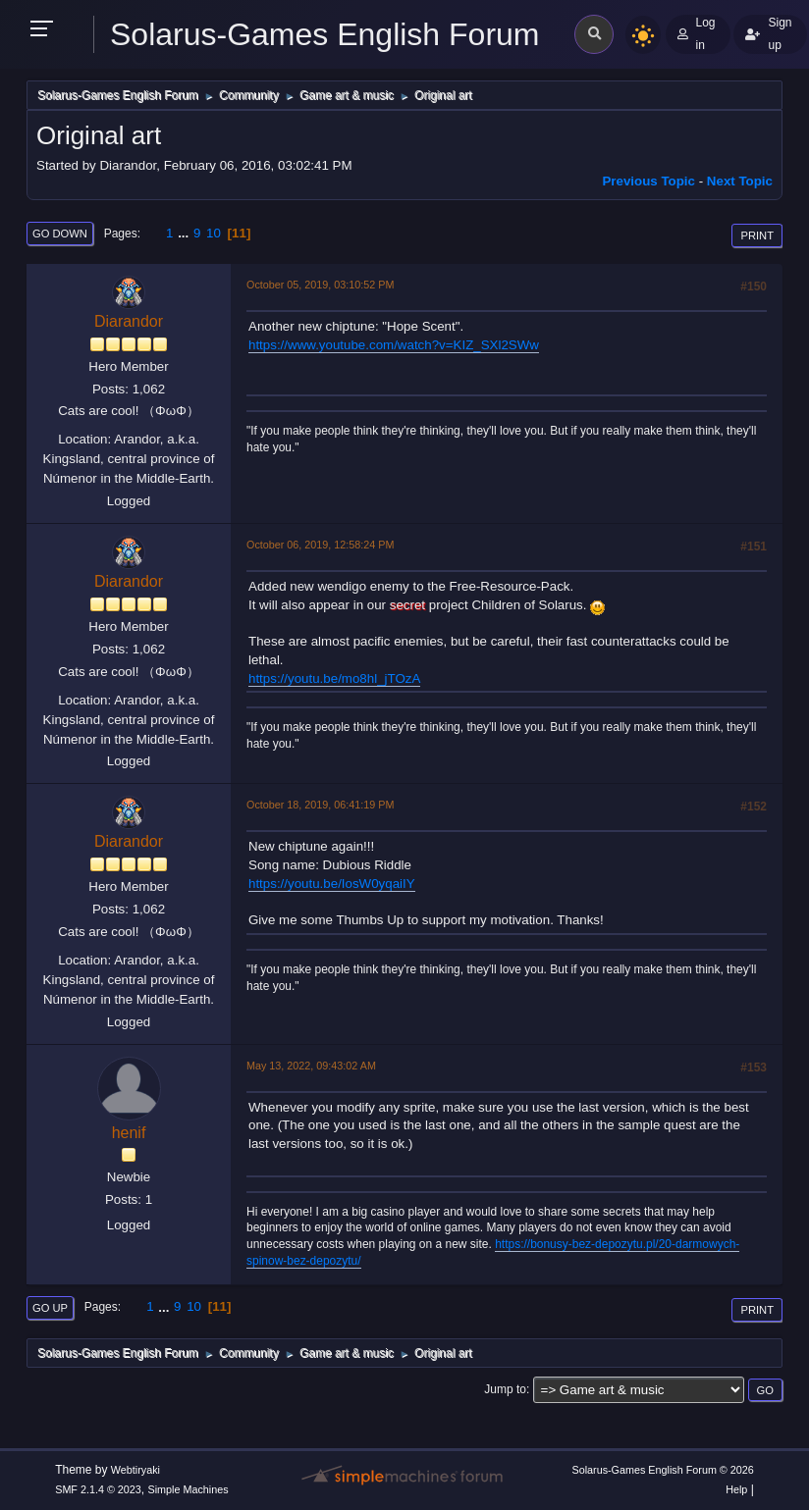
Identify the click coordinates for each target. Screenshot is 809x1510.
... (185, 233)
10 (213, 233)
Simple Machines (188, 1489)
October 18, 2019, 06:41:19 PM (320, 804)
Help (736, 1489)
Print (757, 235)
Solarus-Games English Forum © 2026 (662, 1470)
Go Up (50, 1308)
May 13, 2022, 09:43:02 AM (311, 1065)
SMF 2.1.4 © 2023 (98, 1489)
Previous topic (648, 181)
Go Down (59, 233)
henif (129, 1132)
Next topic (740, 181)
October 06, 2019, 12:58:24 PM (320, 544)
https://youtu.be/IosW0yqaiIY (331, 883)
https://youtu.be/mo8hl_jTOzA (334, 678)
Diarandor (128, 321)
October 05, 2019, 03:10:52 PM (320, 284)
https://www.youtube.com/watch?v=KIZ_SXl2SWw (393, 345)
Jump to (505, 1389)
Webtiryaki (135, 1470)
